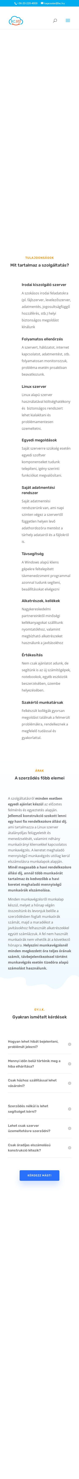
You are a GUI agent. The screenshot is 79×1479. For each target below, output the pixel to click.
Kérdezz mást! (39, 1175)
